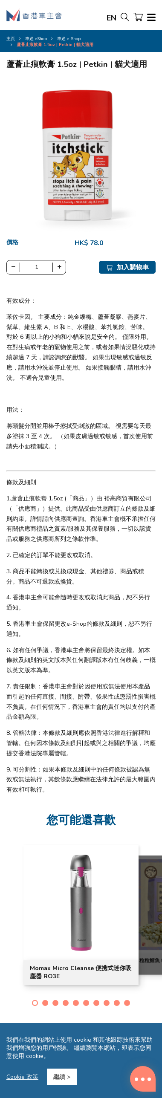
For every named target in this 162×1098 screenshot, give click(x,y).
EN (111, 18)
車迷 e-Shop (69, 39)
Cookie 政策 (22, 1077)
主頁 (10, 39)
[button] (35, 1003)
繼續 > (61, 1077)
